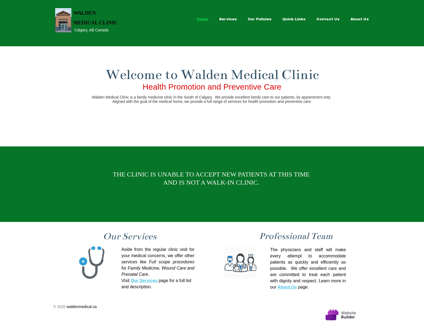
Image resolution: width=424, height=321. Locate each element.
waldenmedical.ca (82, 306)
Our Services (144, 280)
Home (202, 19)
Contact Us (328, 19)
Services (228, 19)
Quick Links (294, 19)
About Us (359, 19)
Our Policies (259, 19)
